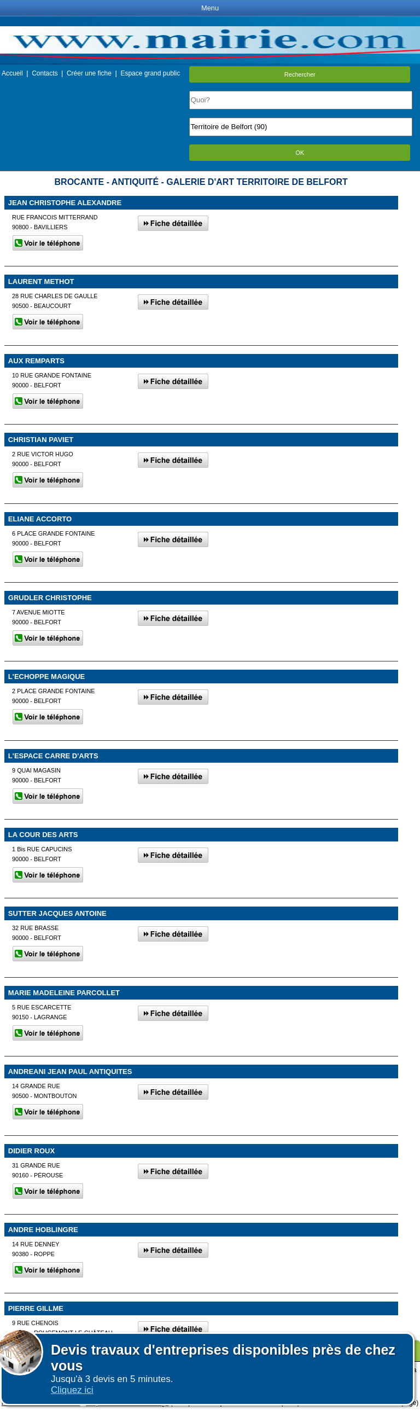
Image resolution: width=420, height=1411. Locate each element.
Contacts (44, 73)
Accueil (12, 73)
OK (299, 152)
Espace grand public (150, 73)
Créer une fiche (89, 73)
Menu (210, 8)
